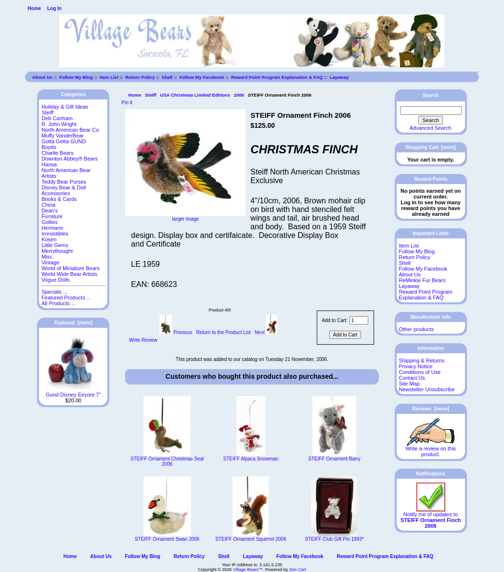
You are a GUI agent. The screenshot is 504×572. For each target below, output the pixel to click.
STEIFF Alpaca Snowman (251, 458)
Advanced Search (431, 128)
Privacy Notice (415, 366)
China (48, 205)
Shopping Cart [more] (430, 147)
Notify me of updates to (431, 518)
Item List (109, 77)
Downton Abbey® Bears (69, 159)
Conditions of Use (419, 372)
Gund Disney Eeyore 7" (73, 392)
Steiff (150, 95)
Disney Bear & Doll (63, 187)
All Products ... (58, 303)
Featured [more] (73, 322)
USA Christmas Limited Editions (195, 95)
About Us (42, 77)
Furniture (52, 216)
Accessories (55, 193)
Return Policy (140, 77)
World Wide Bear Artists (69, 274)
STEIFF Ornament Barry (334, 458)
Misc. (47, 257)
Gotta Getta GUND (63, 141)
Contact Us (412, 378)
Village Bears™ (248, 569)
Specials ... (54, 292)
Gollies (49, 222)
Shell (167, 77)
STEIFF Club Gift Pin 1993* (334, 539)
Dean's (49, 210)
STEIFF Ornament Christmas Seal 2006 (167, 461)
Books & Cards (59, 199)
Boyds (48, 147)
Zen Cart (297, 569)
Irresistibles (54, 233)
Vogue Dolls (55, 280)
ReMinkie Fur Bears (422, 280)
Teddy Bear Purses (63, 182)
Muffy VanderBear (62, 135)
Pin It (126, 102)
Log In (54, 8)
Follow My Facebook (202, 77)
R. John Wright (59, 124)
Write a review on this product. (430, 449)
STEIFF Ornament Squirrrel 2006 (250, 539)
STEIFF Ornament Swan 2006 (167, 539)
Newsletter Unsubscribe (426, 389)
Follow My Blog (76, 77)
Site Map (409, 383)
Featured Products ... (66, 297)
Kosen (48, 239)
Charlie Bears (57, 153)
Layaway (339, 77)
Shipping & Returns (421, 360)
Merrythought (57, 251)
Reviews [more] (430, 408)
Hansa (49, 164)
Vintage (50, 262)
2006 (239, 95)
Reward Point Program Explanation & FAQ (277, 77)
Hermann (52, 228)
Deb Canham (57, 118)
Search (431, 95)
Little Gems (54, 245)
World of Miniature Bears (70, 268)
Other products (416, 329)
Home (34, 8)
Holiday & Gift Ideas (64, 107)
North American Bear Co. (70, 130)
